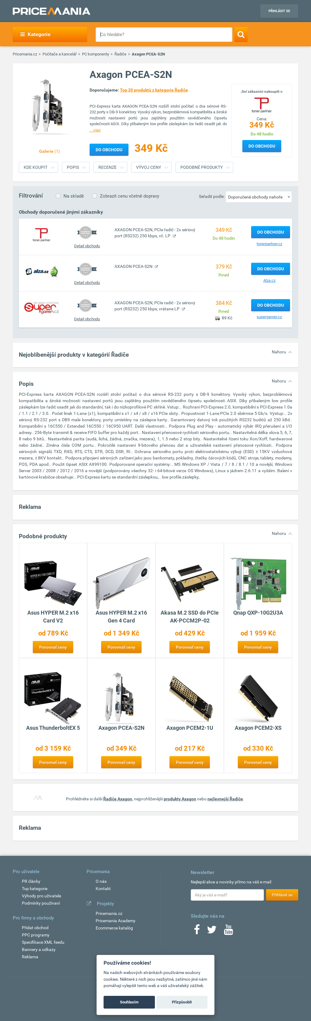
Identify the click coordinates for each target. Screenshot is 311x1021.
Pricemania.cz (25, 54)
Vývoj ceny (148, 167)
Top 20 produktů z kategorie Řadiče (154, 90)
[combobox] (258, 197)
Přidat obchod (35, 927)
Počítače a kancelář (60, 54)
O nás (101, 881)
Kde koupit (35, 167)
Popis (73, 167)
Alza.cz (269, 280)
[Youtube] (228, 932)
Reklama (30, 956)
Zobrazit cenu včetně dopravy (129, 196)
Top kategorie (34, 888)
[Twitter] (212, 932)
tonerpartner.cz (269, 244)
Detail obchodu (87, 246)
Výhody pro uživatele (41, 895)
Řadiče (120, 54)
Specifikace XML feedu (43, 942)
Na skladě (73, 196)
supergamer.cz (269, 317)
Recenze (107, 167)
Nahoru (279, 351)
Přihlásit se (279, 11)
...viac (95, 130)
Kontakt (103, 888)
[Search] (241, 34)
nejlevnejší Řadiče (225, 798)
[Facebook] (197, 932)
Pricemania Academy (115, 920)
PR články (31, 881)
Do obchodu (261, 146)
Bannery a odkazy (39, 949)
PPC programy (36, 935)
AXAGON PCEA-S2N (133, 266)
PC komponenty (95, 54)
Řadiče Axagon (117, 798)
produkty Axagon (180, 798)
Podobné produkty (201, 167)
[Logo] (262, 104)
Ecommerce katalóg (114, 928)
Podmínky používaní (41, 903)
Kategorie (35, 34)
